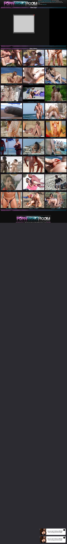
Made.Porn (53, 1)
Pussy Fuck (44, 4)
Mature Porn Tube (41, 1)
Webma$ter (48, 222)
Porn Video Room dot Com (46, 0)
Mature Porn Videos (48, 1)
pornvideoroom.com (20, 222)
